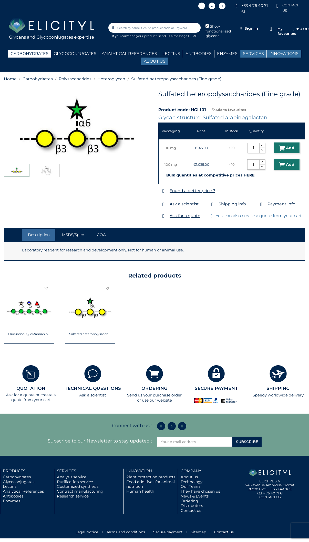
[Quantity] (253, 148)
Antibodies (13, 496)
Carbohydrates (17, 476)
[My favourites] (271, 29)
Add (286, 148)
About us (189, 476)
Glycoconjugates (18, 481)
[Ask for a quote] (163, 216)
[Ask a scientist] (163, 204)
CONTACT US (270, 497)
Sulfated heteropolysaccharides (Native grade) (90, 334)
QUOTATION (30, 388)
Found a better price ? (192, 190)
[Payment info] (261, 204)
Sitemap (198, 532)
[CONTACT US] (277, 5)
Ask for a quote (185, 215)
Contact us (191, 510)
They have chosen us (200, 491)
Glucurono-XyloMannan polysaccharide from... (29, 334)
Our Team (190, 486)
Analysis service (71, 476)
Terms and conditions (125, 532)
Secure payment (168, 532)
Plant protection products (150, 476)
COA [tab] (101, 234)
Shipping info (232, 204)
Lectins (9, 486)
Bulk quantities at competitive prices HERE (210, 175)
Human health (140, 491)
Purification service (75, 481)
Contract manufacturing (80, 491)
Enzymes (11, 501)
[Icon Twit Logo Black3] (212, 6)
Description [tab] (39, 234)
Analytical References (23, 491)
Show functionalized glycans (218, 31)
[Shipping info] (212, 204)
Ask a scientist (184, 204)
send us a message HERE (177, 36)
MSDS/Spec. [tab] (73, 234)
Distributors (192, 505)
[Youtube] (222, 6)
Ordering (189, 501)
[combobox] (155, 28)
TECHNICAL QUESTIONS (93, 388)
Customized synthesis (77, 486)
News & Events (195, 496)
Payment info (281, 204)
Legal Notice (87, 532)
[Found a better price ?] (163, 191)
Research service (73, 496)
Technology (191, 481)
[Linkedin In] (201, 6)
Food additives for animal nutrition (150, 484)
